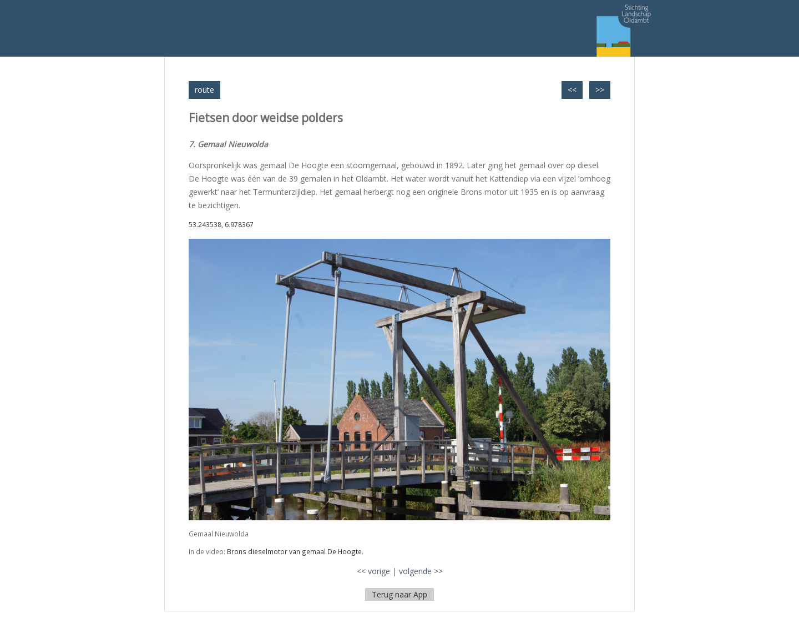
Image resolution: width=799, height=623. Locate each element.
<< (572, 89)
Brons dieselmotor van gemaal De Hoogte (294, 551)
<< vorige (373, 571)
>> (599, 89)
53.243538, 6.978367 (221, 224)
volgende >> (421, 571)
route (204, 89)
